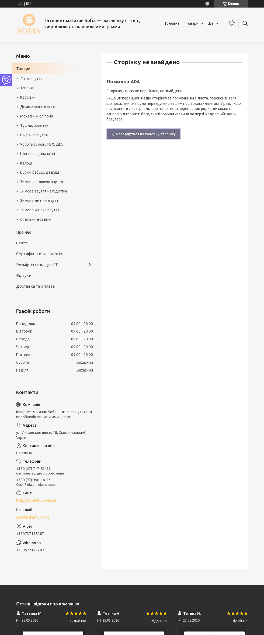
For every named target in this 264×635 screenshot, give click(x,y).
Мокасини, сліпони (36, 116)
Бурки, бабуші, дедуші (39, 172)
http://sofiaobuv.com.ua (36, 500)
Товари (192, 23)
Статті (22, 243)
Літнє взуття (31, 79)
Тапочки (27, 88)
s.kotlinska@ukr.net (32, 517)
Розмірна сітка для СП (37, 264)
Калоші (26, 163)
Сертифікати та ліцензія (39, 253)
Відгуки (23, 275)
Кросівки (28, 97)
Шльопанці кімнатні (37, 154)
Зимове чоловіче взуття (41, 182)
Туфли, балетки (34, 125)
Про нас (23, 232)
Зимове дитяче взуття (40, 200)
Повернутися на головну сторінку (146, 134)
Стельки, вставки (35, 219)
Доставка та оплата (35, 286)
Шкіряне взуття (34, 135)
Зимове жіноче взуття (40, 210)
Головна (172, 23)
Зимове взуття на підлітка (43, 191)
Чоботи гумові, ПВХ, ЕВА (41, 144)
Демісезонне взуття (38, 107)
